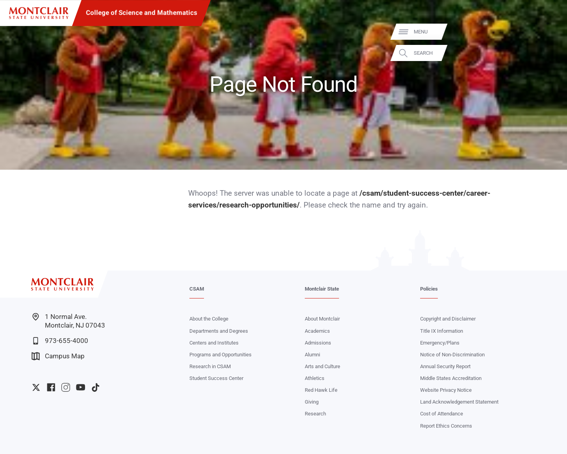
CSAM (196, 289)
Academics (317, 331)
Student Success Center (216, 378)
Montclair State (322, 289)
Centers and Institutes (214, 343)
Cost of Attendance (441, 414)
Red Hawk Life (321, 390)
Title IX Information (441, 331)
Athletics (314, 378)
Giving (312, 402)
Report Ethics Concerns (446, 426)
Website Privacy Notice (446, 390)
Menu (547, 32)
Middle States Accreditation (451, 378)
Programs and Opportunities (220, 355)
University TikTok (95, 387)
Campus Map (58, 356)
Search (549, 53)
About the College (208, 319)
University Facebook (51, 387)
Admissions (318, 343)
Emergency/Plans (440, 343)
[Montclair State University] (39, 13)
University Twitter (36, 387)
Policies (429, 289)
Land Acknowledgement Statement (459, 402)
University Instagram (65, 387)
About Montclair (322, 319)
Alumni (312, 355)
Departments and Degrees (218, 331)
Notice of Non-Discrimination (452, 355)
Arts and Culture (322, 366)
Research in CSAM (210, 366)
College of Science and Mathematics (141, 13)
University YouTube (80, 387)
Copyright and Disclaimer (448, 319)
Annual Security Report (445, 366)
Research (315, 414)
